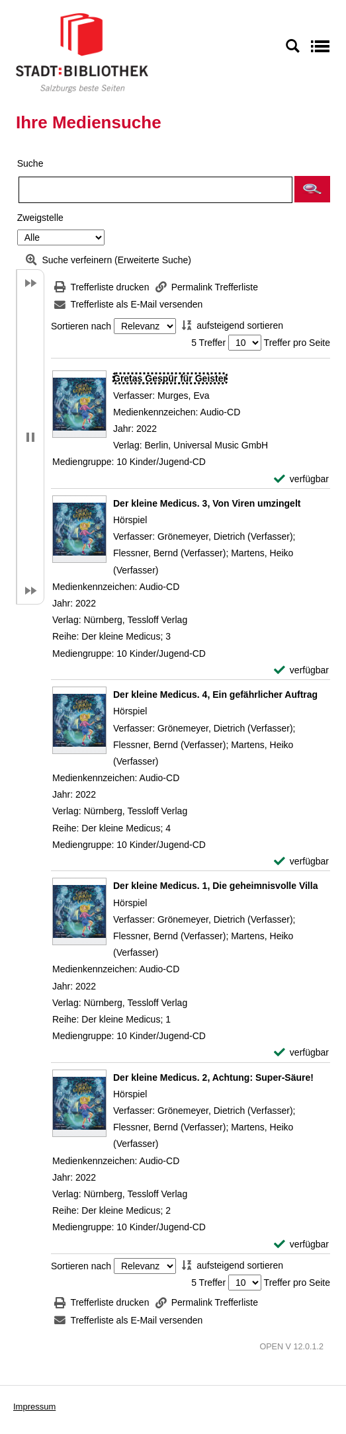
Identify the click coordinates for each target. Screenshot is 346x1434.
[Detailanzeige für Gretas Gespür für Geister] (170, 378)
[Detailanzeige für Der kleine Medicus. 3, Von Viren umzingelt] (206, 503)
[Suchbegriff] (155, 190)
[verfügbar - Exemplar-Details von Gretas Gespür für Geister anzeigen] (301, 479)
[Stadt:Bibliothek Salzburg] (82, 52)
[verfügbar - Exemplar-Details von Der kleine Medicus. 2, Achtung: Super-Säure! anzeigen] (301, 1244)
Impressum (34, 1407)
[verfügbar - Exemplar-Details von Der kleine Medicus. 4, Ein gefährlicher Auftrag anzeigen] (301, 861)
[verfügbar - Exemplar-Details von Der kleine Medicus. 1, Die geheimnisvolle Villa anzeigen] (301, 1052)
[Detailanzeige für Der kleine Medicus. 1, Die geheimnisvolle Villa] (215, 885)
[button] (312, 189)
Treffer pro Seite (297, 342)
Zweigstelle (40, 217)
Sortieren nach (81, 326)
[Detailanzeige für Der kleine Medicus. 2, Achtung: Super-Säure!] (213, 1077)
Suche (30, 163)
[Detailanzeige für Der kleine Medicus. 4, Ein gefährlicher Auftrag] (215, 694)
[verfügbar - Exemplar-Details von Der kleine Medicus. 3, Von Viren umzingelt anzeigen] (301, 670)
